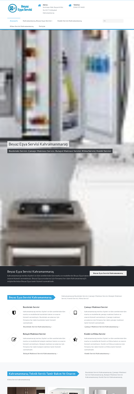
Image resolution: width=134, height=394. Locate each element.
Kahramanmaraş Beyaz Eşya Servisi (37, 21)
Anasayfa (14, 21)
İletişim (42, 26)
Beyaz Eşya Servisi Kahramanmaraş (108, 273)
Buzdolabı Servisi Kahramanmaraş (37, 327)
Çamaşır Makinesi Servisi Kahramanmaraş (101, 327)
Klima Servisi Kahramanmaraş (22, 26)
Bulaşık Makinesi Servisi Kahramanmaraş (39, 353)
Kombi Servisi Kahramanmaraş (70, 21)
